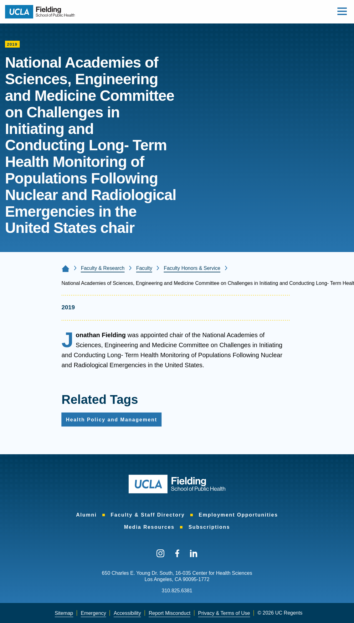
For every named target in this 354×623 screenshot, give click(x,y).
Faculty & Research (103, 268)
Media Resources (149, 527)
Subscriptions (209, 527)
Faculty (144, 268)
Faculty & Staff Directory (148, 514)
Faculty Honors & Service (192, 268)
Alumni (86, 514)
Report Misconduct (169, 613)
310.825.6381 (177, 590)
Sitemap (64, 613)
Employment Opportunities (238, 514)
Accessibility (127, 613)
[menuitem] (86, 515)
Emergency (93, 613)
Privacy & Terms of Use (224, 613)
